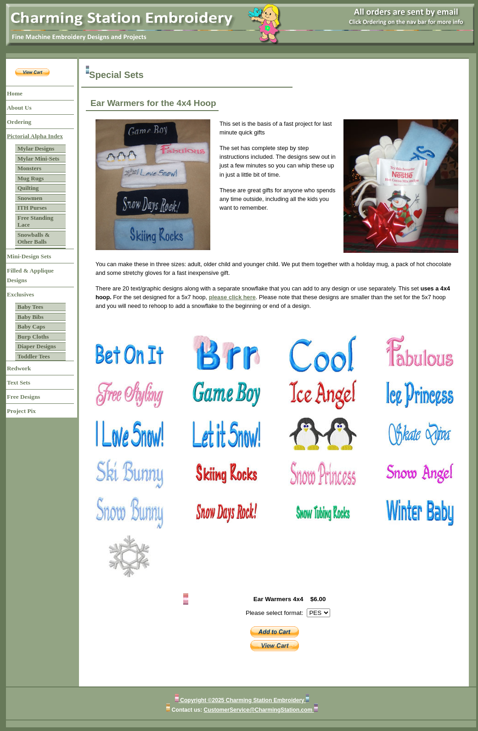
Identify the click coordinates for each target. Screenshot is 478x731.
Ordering (19, 121)
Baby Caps (31, 326)
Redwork (19, 368)
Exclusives (20, 294)
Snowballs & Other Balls (33, 238)
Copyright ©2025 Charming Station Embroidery (242, 700)
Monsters (29, 168)
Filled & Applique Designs (30, 275)
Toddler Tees (33, 356)
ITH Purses (32, 207)
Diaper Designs (36, 346)
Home (14, 93)
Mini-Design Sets (29, 256)
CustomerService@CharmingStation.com (259, 710)
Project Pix (21, 410)
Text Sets (18, 382)
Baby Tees (30, 306)
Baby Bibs (30, 316)
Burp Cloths (33, 336)
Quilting (28, 187)
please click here (232, 297)
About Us (19, 107)
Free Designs (23, 396)
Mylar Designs (35, 148)
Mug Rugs (30, 178)
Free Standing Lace (35, 221)
